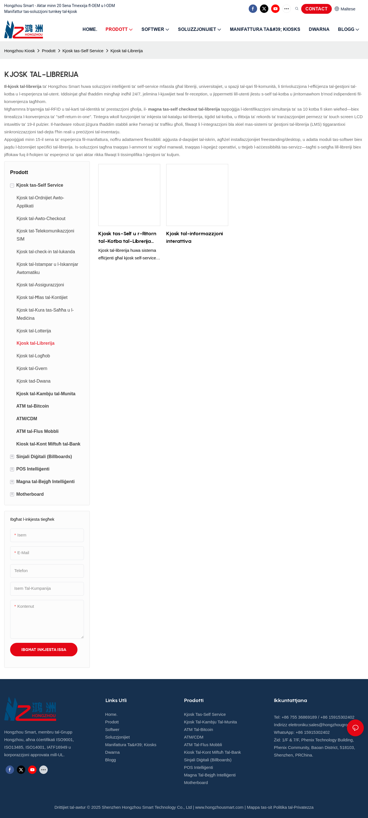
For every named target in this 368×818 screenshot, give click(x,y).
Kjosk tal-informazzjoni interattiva (194, 237)
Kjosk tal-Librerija (127, 50)
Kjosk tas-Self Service (83, 50)
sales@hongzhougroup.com (335, 724)
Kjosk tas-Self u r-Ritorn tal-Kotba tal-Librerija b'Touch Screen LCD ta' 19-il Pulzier (127, 237)
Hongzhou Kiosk (19, 50)
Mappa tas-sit (259, 807)
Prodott (48, 50)
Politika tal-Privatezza (293, 807)
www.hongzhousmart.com (219, 807)
